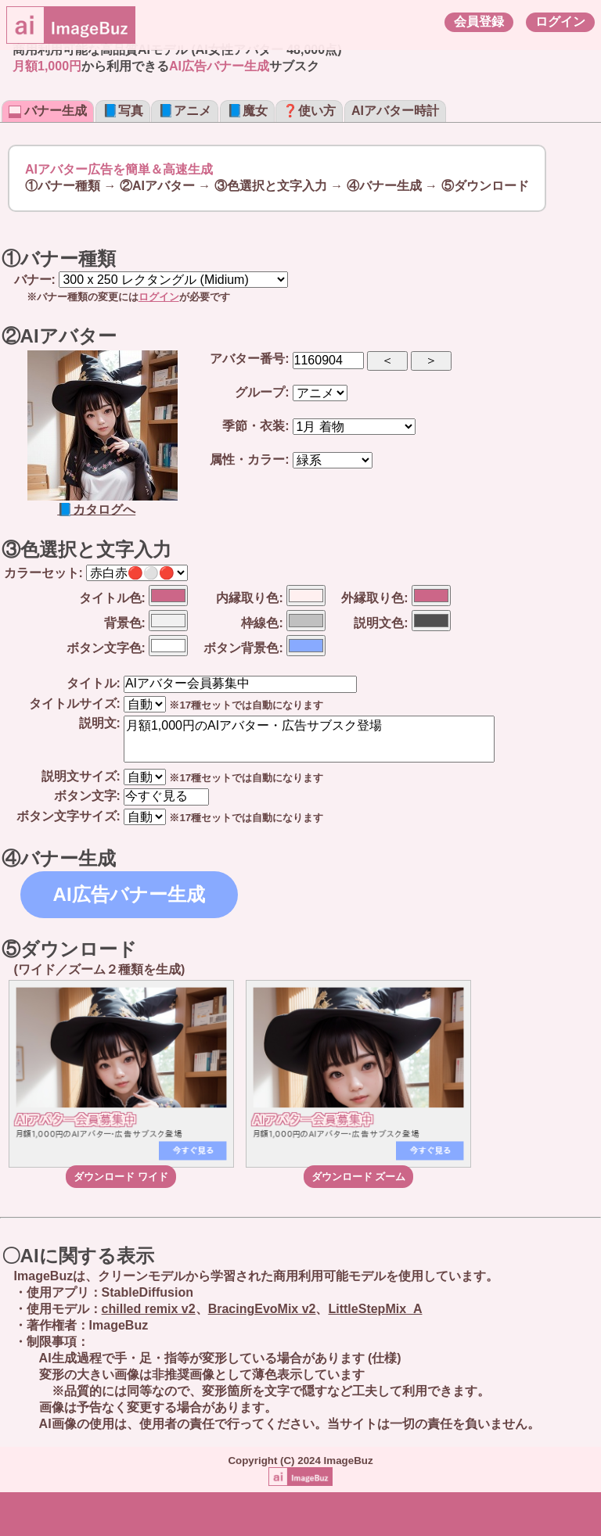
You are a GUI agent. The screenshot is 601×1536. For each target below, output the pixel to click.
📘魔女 (247, 110)
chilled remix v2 (149, 1308)
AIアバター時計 (395, 110)
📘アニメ (184, 110)
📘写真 (123, 110)
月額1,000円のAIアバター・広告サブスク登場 (309, 739)
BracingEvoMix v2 (262, 1308)
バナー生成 (48, 110)
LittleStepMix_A (375, 1308)
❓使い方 (309, 110)
